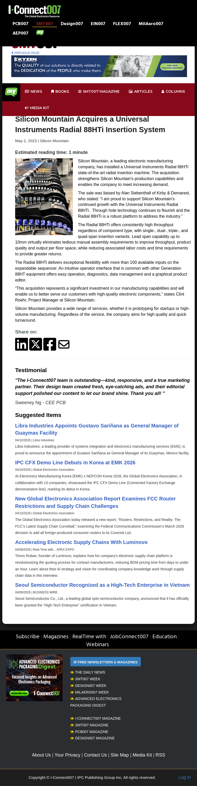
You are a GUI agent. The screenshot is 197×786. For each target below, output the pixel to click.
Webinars (97, 644)
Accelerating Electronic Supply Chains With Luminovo (81, 542)
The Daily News (87, 672)
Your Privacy (67, 755)
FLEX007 (122, 24)
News (33, 91)
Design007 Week (88, 686)
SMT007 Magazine (89, 725)
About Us (41, 755)
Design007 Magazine (92, 738)
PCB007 (20, 24)
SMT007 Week (85, 679)
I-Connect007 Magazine (95, 718)
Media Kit (142, 755)
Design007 (72, 24)
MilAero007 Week (89, 692)
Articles (140, 91)
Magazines (55, 636)
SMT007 (44, 24)
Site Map (120, 755)
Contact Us (95, 755)
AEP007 (20, 34)
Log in (184, 777)
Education (164, 636)
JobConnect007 (129, 636)
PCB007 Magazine (89, 732)
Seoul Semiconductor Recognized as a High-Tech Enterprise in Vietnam (102, 585)
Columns (173, 91)
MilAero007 (151, 24)
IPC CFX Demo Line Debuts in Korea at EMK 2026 (75, 462)
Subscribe (28, 636)
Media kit (37, 108)
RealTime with (89, 636)
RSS (160, 755)
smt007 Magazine (99, 91)
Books (60, 91)
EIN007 (98, 24)
